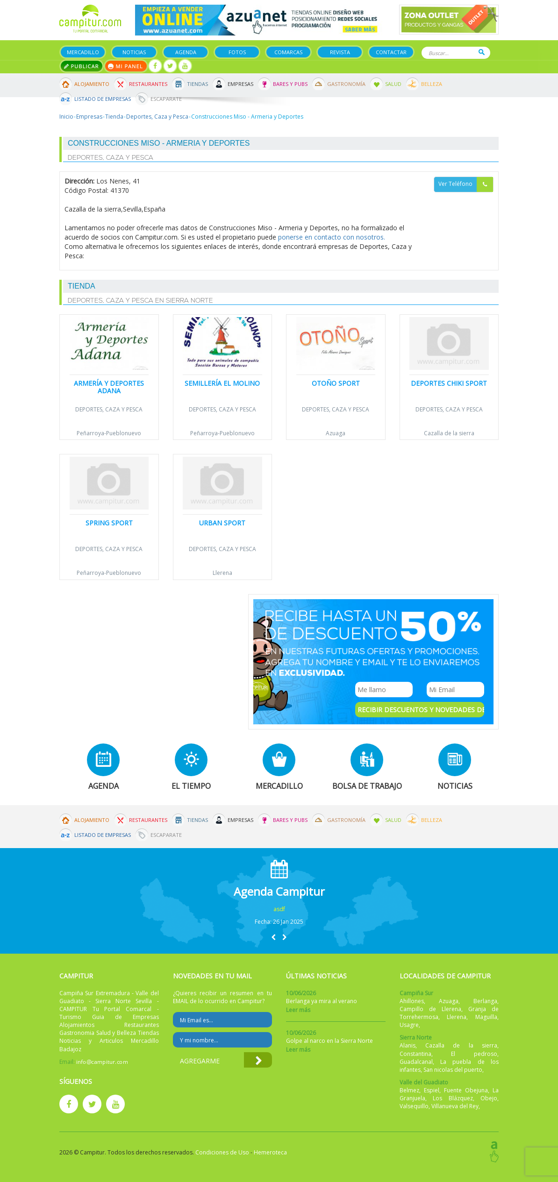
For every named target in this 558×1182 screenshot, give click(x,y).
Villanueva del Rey (455, 1106)
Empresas (240, 83)
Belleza (431, 83)
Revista (340, 52)
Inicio (66, 116)
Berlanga (485, 1001)
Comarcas (288, 52)
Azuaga (335, 433)
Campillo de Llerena (430, 1009)
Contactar (391, 52)
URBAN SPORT (222, 522)
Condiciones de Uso (222, 1152)
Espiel (431, 1090)
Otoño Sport (336, 383)
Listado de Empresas (102, 98)
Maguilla (486, 1017)
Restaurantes (148, 83)
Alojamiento (91, 83)
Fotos (237, 52)
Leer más (298, 1010)
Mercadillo (83, 52)
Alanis (407, 1045)
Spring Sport (109, 522)
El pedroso (474, 1054)
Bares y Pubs (290, 83)
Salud (393, 83)
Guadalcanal (416, 1062)
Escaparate (166, 98)
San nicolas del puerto (452, 1070)
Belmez (409, 1090)
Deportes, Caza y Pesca (157, 116)
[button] (273, 937)
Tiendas (197, 83)
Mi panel (126, 66)
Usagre (409, 1025)
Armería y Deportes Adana (109, 387)
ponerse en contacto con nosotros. (331, 237)
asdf (279, 909)
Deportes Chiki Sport (449, 383)
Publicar (81, 66)
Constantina (415, 1054)
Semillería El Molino (222, 383)
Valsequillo (414, 1106)
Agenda (185, 52)
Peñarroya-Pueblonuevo (109, 433)
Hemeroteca (270, 1152)
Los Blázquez (453, 1098)
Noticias (134, 52)
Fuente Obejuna (466, 1090)
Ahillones (412, 1001)
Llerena (222, 573)
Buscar (482, 52)
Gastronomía (346, 83)
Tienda (114, 116)
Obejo (488, 1098)
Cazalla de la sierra (449, 433)
